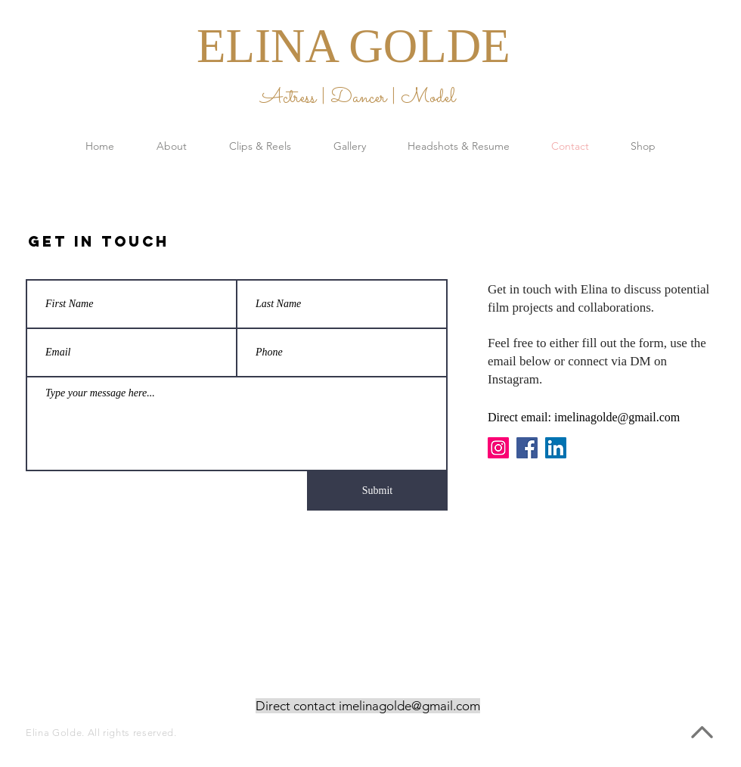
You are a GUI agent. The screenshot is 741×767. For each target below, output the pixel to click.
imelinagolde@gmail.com (617, 417)
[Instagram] (498, 447)
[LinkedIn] (555, 447)
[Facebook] (527, 447)
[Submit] (377, 491)
